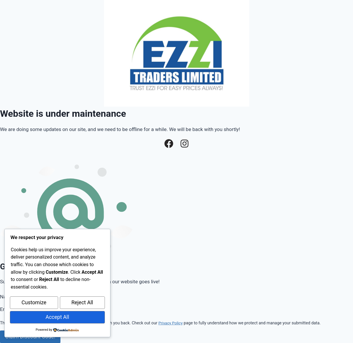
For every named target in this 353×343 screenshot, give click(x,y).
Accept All (57, 317)
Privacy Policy (171, 323)
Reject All (82, 303)
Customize (33, 303)
